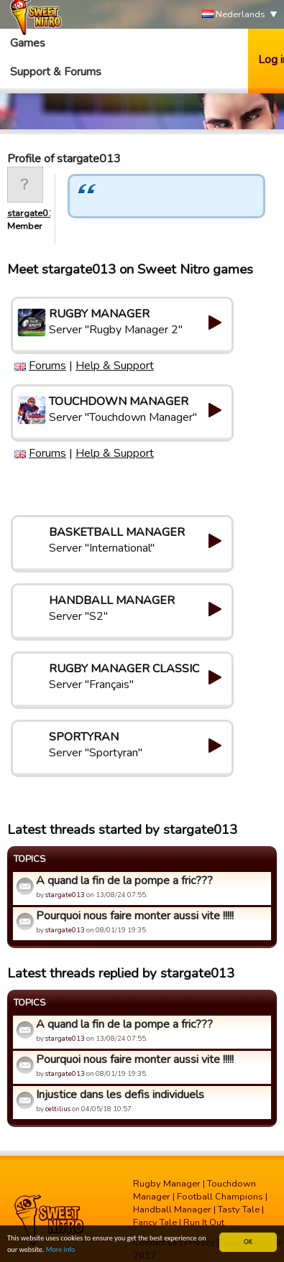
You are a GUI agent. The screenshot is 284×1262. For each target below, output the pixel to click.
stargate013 (33, 213)
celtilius (57, 1108)
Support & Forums (55, 72)
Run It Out (203, 1222)
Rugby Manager (167, 1183)
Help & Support (114, 366)
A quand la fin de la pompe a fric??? (124, 881)
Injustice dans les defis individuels (120, 1095)
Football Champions (220, 1196)
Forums (47, 366)
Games (27, 43)
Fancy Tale (155, 1222)
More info (60, 1250)
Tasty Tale (239, 1209)
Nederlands (233, 15)
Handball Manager (172, 1209)
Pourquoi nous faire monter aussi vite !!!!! (135, 916)
